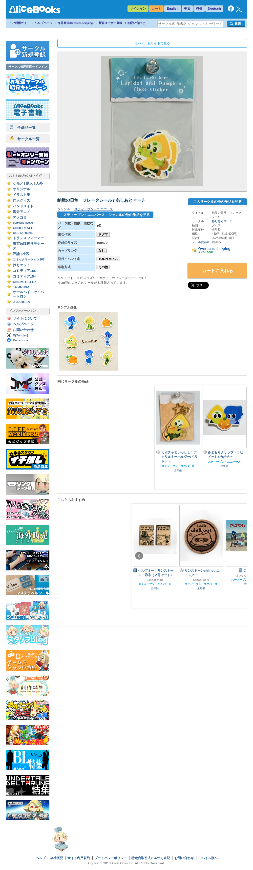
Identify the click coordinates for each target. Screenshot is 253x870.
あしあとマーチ (222, 221)
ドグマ (103, 234)
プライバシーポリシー (111, 858)
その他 (103, 267)
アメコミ (20, 217)
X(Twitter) (20, 335)
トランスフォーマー (28, 238)
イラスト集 (21, 195)
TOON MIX (21, 287)
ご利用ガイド (21, 23)
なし (101, 251)
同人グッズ (21, 200)
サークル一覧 (25, 139)
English (173, 8)
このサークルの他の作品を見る (217, 202)
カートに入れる (217, 270)
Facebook (20, 340)
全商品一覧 (23, 127)
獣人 (29, 183)
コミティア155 (24, 271)
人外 (39, 183)
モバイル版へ (208, 858)
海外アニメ (21, 212)
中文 (187, 8)
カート (156, 8)
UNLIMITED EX (25, 282)
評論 (16, 254)
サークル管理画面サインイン (27, 67)
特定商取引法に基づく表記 (150, 858)
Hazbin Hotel (23, 223)
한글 (199, 8)
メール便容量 (201, 242)
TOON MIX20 (108, 259)
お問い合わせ (136, 23)
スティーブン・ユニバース (93, 209)
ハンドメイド (23, 206)
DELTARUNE (23, 233)
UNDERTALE (23, 228)
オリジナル (21, 189)
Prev (139, 556)
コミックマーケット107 (28, 259)
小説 (25, 254)
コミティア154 (24, 276)
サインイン (138, 8)
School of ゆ (155, 579)
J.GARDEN (21, 302)
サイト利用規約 (78, 858)
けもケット (21, 265)
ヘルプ (40, 858)
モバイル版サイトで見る (152, 43)
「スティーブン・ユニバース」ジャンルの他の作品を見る (105, 215)
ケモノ (18, 183)
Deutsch (214, 8)
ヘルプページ (43, 23)
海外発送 (76, 23)
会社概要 (56, 858)
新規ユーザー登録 (110, 23)
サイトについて (25, 318)
